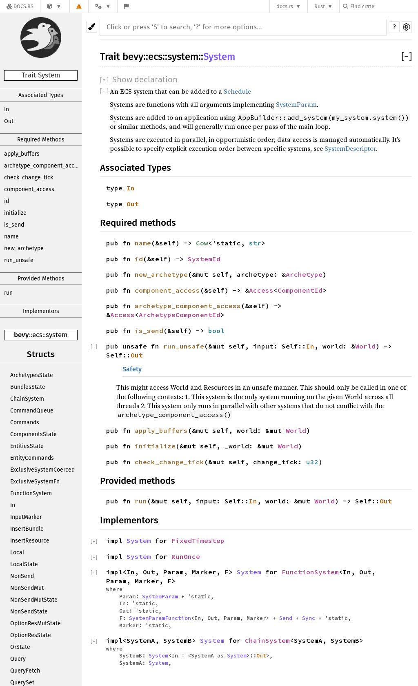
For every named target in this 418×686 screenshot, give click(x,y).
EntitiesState (27, 446)
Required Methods (40, 139)
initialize (15, 213)
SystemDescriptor (350, 148)
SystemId (204, 259)
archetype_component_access (43, 165)
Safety (132, 369)
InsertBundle (27, 528)
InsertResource (29, 540)
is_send (14, 224)
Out (8, 121)
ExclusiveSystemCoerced (42, 469)
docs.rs (284, 6)
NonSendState (29, 611)
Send (285, 618)
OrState (20, 647)
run (8, 292)
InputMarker (26, 517)
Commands (24, 422)
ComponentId (300, 290)
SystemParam (296, 104)
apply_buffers (22, 153)
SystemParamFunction (160, 618)
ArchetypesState (31, 375)
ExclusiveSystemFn (35, 481)
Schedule (237, 91)
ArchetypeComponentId (179, 315)
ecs (37, 335)
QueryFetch (25, 670)
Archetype (304, 274)
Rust (319, 6)
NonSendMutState (34, 599)
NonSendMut (27, 588)
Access (261, 290)
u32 (312, 462)
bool (216, 330)
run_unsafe (18, 260)
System (219, 56)
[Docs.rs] (20, 6)
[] (406, 56)
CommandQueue (31, 410)
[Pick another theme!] (91, 27)
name (11, 236)
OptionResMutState (35, 623)
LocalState (24, 564)
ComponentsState (33, 434)
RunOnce (185, 556)
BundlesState (27, 387)
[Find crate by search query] (383, 6)
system (57, 335)
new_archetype (24, 248)
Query (18, 658)
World (365, 346)
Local (17, 552)
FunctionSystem (31, 493)
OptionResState (30, 635)
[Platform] (103, 6)
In (6, 109)
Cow (202, 243)
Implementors (41, 311)
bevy (21, 335)
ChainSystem (27, 398)
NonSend (22, 576)
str (255, 243)
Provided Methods (41, 278)
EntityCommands (32, 457)
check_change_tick (28, 177)
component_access (29, 189)
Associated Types (40, 95)
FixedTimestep (198, 540)
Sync (308, 618)
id (6, 201)
